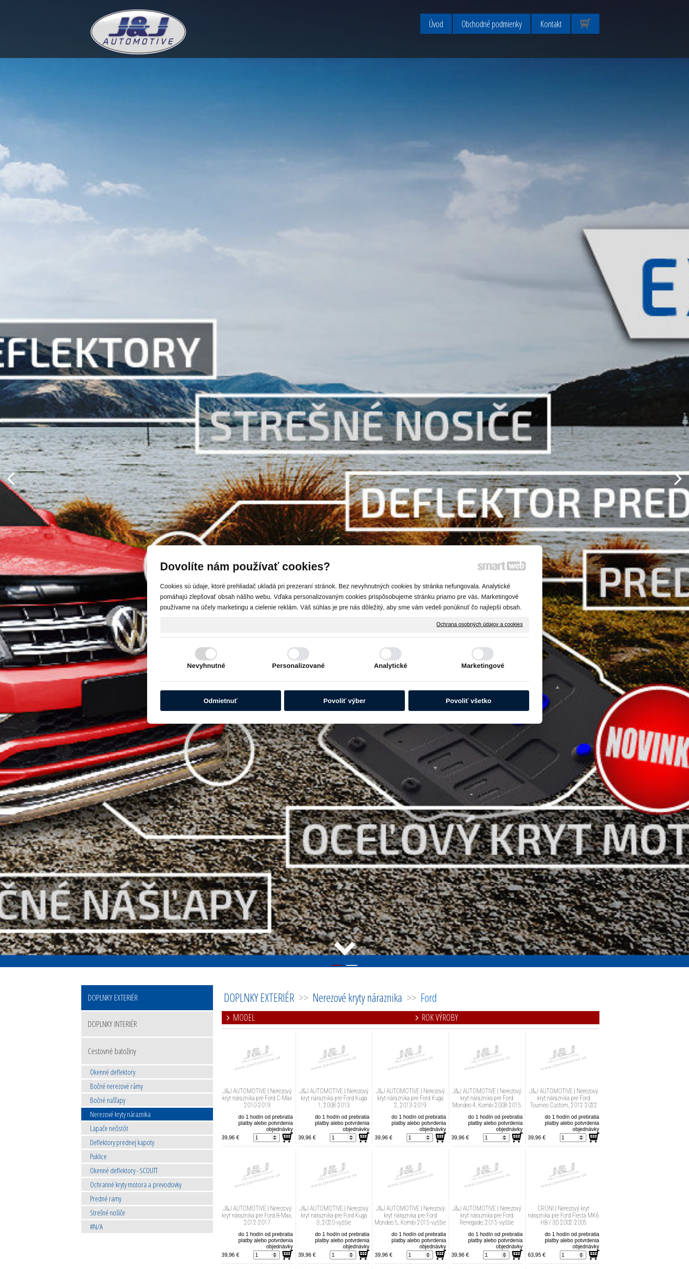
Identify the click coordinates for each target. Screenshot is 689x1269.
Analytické (390, 665)
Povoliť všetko (468, 700)
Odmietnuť (220, 700)
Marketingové (483, 665)
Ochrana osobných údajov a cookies (479, 624)
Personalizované (298, 665)
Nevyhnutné (206, 665)
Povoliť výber (344, 700)
